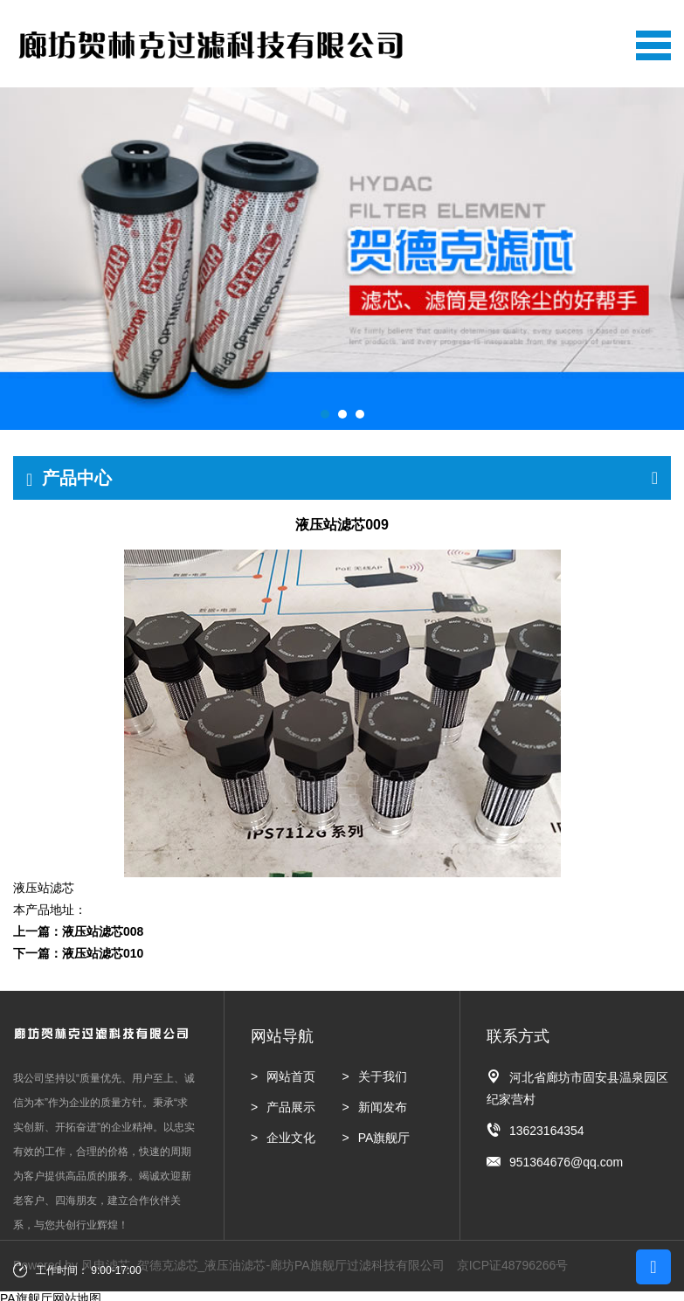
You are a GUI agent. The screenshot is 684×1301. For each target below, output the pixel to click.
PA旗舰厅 (384, 1138)
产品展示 (290, 1107)
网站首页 (290, 1076)
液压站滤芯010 (102, 953)
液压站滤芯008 (102, 931)
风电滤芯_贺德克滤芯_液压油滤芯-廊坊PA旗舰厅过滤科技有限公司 (263, 1265)
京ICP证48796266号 (513, 1265)
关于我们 (382, 1076)
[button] (325, 414)
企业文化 (290, 1138)
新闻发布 (382, 1107)
